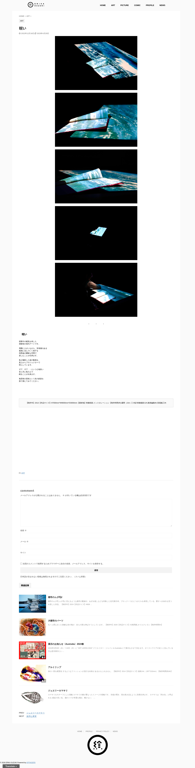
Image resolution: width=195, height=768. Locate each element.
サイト (23, 556)
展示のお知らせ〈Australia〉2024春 (66, 647)
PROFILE (150, 5)
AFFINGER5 (30, 766)
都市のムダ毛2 (55, 601)
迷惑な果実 (31, 720)
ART (113, 5)
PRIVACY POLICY (102, 735)
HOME (103, 5)
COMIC (137, 5)
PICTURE (124, 5)
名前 (23, 534)
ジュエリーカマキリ (58, 694)
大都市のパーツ (55, 624)
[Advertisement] (96, 432)
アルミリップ (54, 671)
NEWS (162, 5)
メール (24, 545)
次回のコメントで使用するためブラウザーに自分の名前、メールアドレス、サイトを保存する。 (63, 567)
